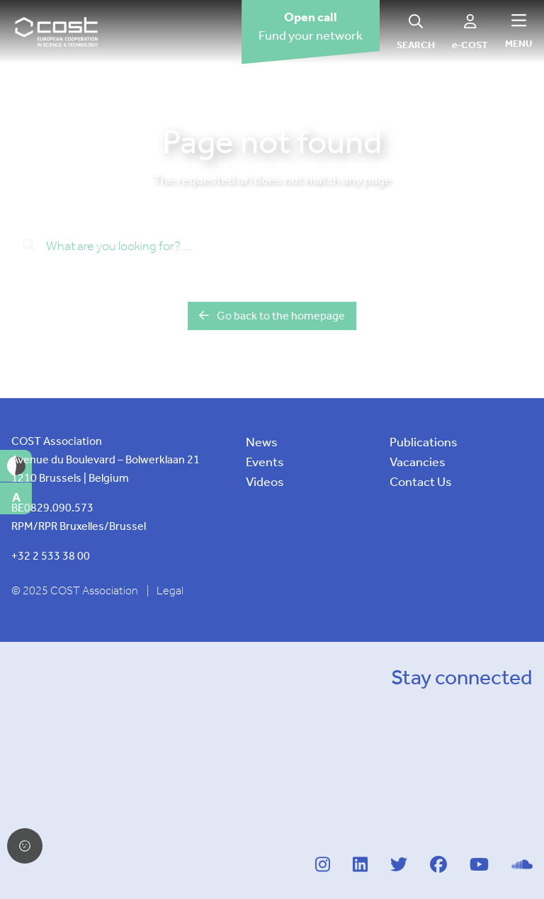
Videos (265, 482)
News (262, 442)
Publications (424, 442)
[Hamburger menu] (519, 31)
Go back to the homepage (272, 315)
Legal (170, 590)
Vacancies (418, 462)
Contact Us (421, 482)
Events (265, 462)
